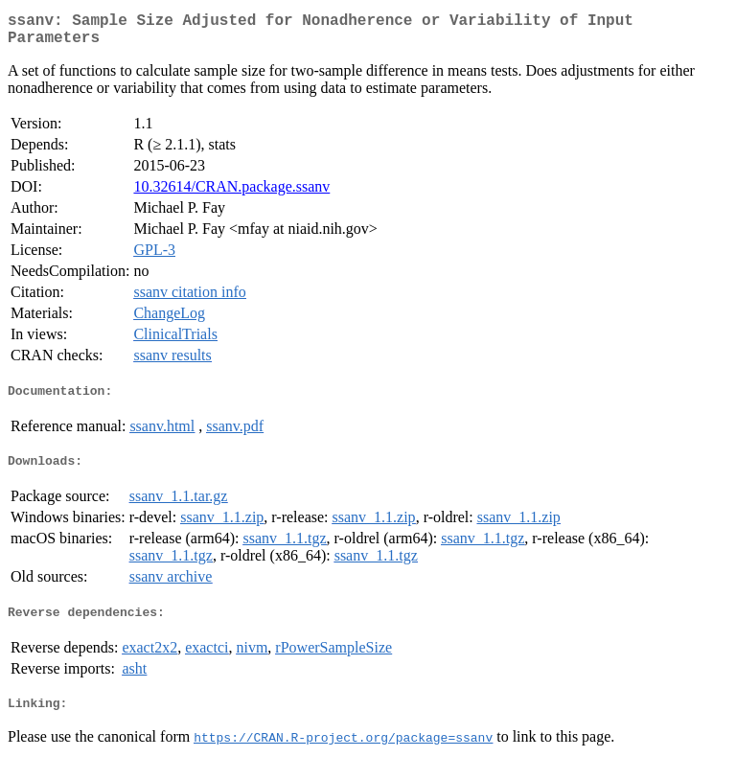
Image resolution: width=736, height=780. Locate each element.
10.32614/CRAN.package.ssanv (231, 194)
